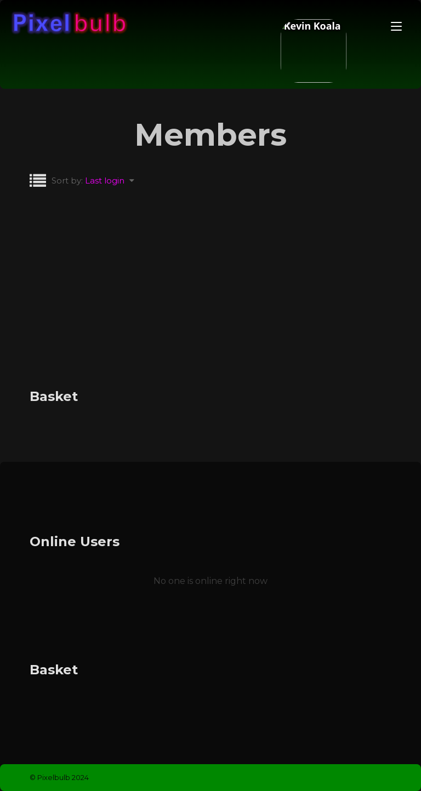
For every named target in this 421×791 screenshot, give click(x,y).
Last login (104, 180)
